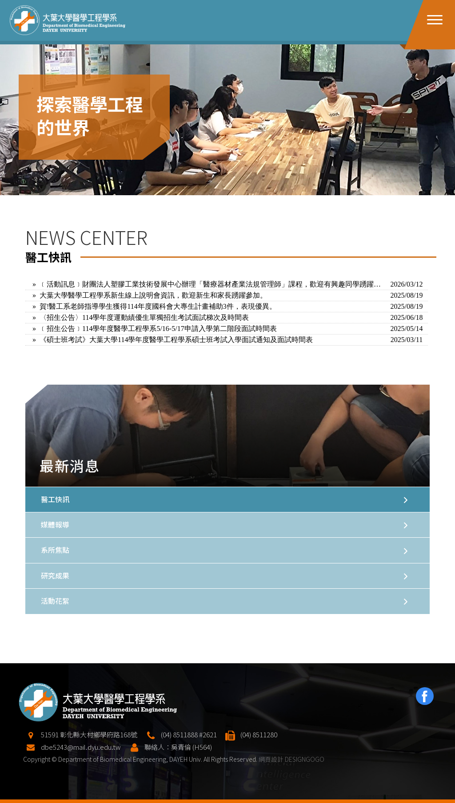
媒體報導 (55, 524)
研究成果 (55, 575)
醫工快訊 (55, 499)
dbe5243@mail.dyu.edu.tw (81, 773)
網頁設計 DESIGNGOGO (291, 785)
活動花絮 (55, 600)
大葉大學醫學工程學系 (67, 20)
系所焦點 (55, 549)
